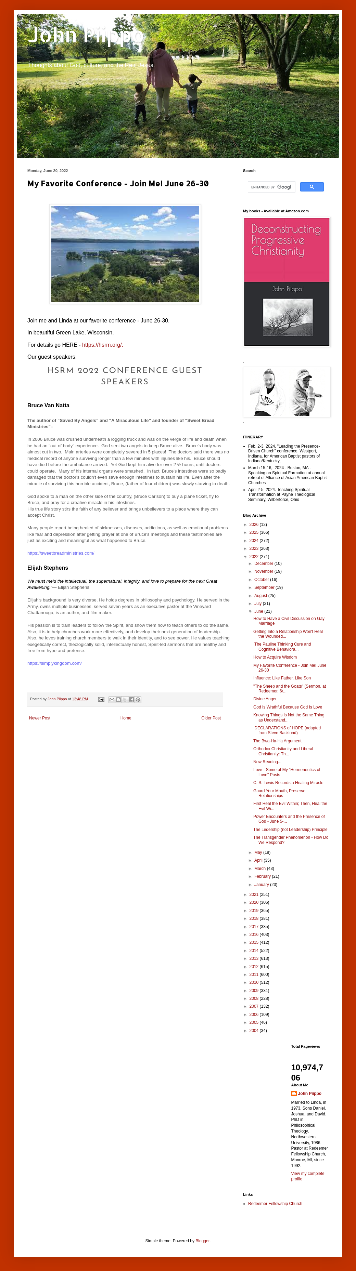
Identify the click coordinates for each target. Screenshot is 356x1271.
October (262, 579)
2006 (255, 1014)
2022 (255, 556)
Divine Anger (265, 699)
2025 (255, 532)
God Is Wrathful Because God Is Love (287, 707)
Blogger (202, 1241)
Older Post (211, 718)
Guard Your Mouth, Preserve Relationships (279, 793)
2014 (255, 950)
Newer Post (39, 718)
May (258, 852)
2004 (255, 1030)
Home (125, 718)
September (265, 587)
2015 (255, 942)
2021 (255, 894)
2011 (255, 974)
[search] (271, 187)
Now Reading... (267, 761)
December (264, 563)
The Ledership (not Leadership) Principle (290, 829)
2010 (255, 982)
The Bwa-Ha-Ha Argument (277, 741)
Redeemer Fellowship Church (275, 1203)
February (263, 876)
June (259, 611)
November (264, 571)
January (262, 884)
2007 (255, 1006)
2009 (255, 990)
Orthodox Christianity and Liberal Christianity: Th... (283, 751)
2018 (255, 918)
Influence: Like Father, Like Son (282, 678)
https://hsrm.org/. (102, 345)
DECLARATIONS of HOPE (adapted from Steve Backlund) (287, 730)
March (260, 868)
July (258, 603)
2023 (255, 548)
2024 (255, 540)
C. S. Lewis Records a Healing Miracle (288, 782)
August (261, 595)
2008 (255, 998)
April (259, 860)
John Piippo (86, 34)
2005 (255, 1022)
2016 (255, 934)
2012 (255, 966)
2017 (255, 926)
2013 (255, 958)
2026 (255, 524)
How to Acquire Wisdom (275, 657)
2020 (255, 902)
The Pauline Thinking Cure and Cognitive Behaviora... (282, 646)
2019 (255, 910)
